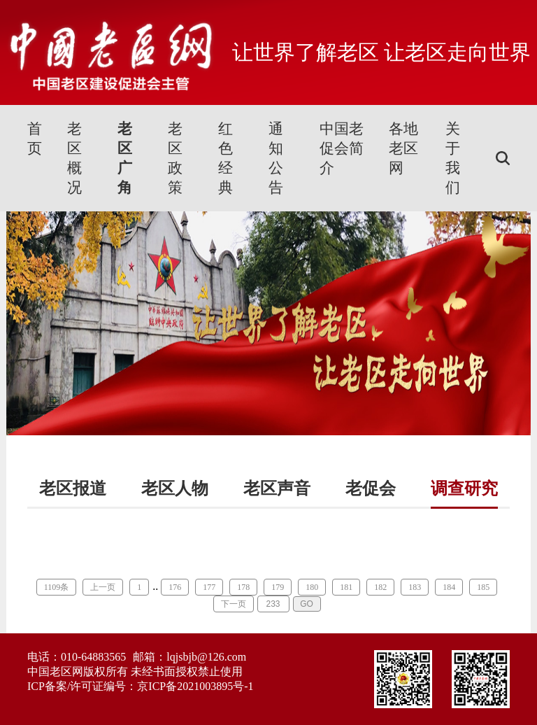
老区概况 (74, 158)
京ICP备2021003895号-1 (195, 686)
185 (483, 587)
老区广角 (124, 158)
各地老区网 (403, 148)
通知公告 (275, 158)
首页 (34, 138)
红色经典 (225, 158)
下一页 (233, 604)
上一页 (102, 587)
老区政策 (175, 158)
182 (380, 587)
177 (209, 587)
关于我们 (452, 158)
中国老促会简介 (342, 148)
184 (449, 587)
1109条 (56, 587)
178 (243, 587)
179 (277, 587)
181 (346, 587)
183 (414, 587)
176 (175, 587)
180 (312, 587)
